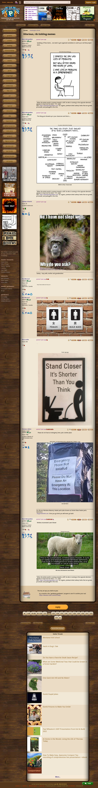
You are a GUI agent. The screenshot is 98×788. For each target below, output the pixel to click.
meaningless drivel (35, 30)
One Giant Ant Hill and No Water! (56, 678)
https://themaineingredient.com (49, 105)
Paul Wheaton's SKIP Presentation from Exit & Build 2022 (64, 730)
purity (9, 70)
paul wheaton (71, 786)
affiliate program (33, 786)
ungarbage (9, 75)
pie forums (9, 151)
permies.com (9, 146)
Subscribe (10, 2)
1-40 (28, 613)
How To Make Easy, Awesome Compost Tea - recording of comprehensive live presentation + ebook (65, 756)
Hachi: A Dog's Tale (50, 646)
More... (57, 777)
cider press (9, 131)
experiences (9, 121)
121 (45, 613)
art (10, 96)
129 (78, 613)
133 (56, 617)
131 (87, 613)
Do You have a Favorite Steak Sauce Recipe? (60, 658)
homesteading (9, 50)
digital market (9, 141)
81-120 (39, 613)
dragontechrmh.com (43, 513)
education (10, 111)
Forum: (25, 30)
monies (9, 60)
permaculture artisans (9, 101)
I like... (23, 52)
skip (10, 116)
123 (53, 613)
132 (91, 613)
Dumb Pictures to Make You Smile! (57, 707)
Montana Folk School (51, 638)
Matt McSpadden (27, 39)
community (9, 80)
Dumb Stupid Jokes (50, 694)
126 (66, 613)
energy (10, 55)
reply (57, 607)
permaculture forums (9, 30)
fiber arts (10, 91)
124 (57, 613)
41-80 (34, 613)
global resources (10, 126)
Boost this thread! (58, 628)
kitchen (9, 65)
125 (61, 613)
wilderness (9, 85)
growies (9, 35)
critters (9, 40)
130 (82, 613)
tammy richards (27, 201)
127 (70, 613)
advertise (24, 786)
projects (9, 136)
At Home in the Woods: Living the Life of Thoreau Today (63, 740)
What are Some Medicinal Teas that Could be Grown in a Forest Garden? (65, 663)
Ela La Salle (25, 339)
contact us (18, 786)
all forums (10, 161)
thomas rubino (26, 429)
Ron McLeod (26, 279)
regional (9, 106)
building (9, 45)
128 (74, 613)
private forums (9, 156)
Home (4, 2)
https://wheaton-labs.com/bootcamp (50, 595)
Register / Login (90, 2)
